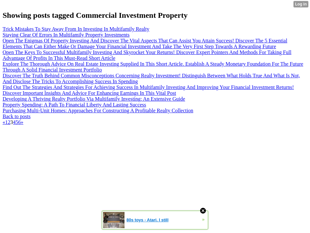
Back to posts (16, 116)
